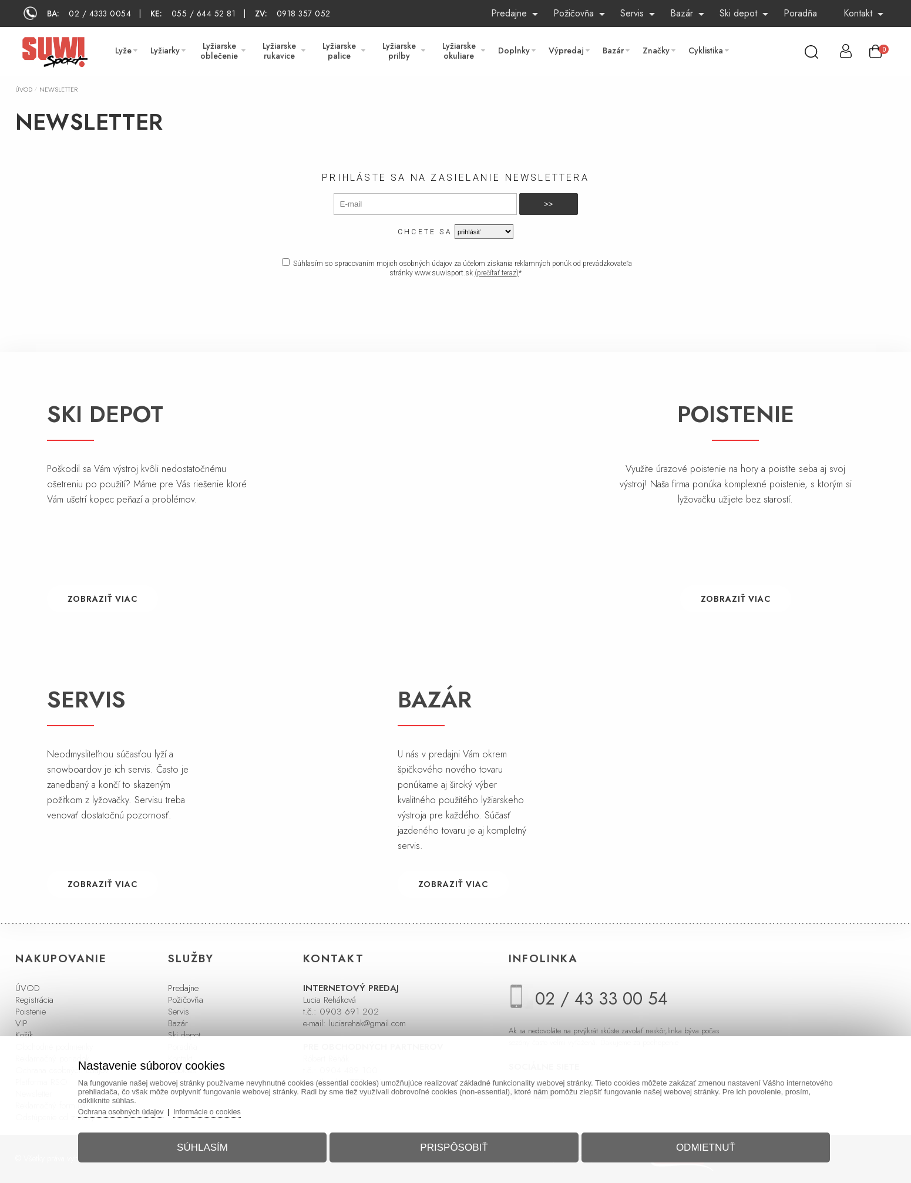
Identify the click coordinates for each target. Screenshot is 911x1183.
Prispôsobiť (454, 1144)
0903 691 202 (349, 1011)
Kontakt (857, 13)
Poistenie (30, 1011)
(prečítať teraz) (497, 273)
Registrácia (34, 999)
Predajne (509, 13)
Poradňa (800, 13)
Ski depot (738, 13)
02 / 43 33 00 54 (601, 998)
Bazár (681, 13)
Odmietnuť (697, 1144)
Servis (632, 13)
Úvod (23, 89)
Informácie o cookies (225, 1108)
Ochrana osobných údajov (135, 1108)
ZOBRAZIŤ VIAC (102, 599)
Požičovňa (573, 13)
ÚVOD (27, 988)
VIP (21, 1023)
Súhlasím (211, 1144)
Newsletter (58, 89)
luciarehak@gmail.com (367, 1023)
